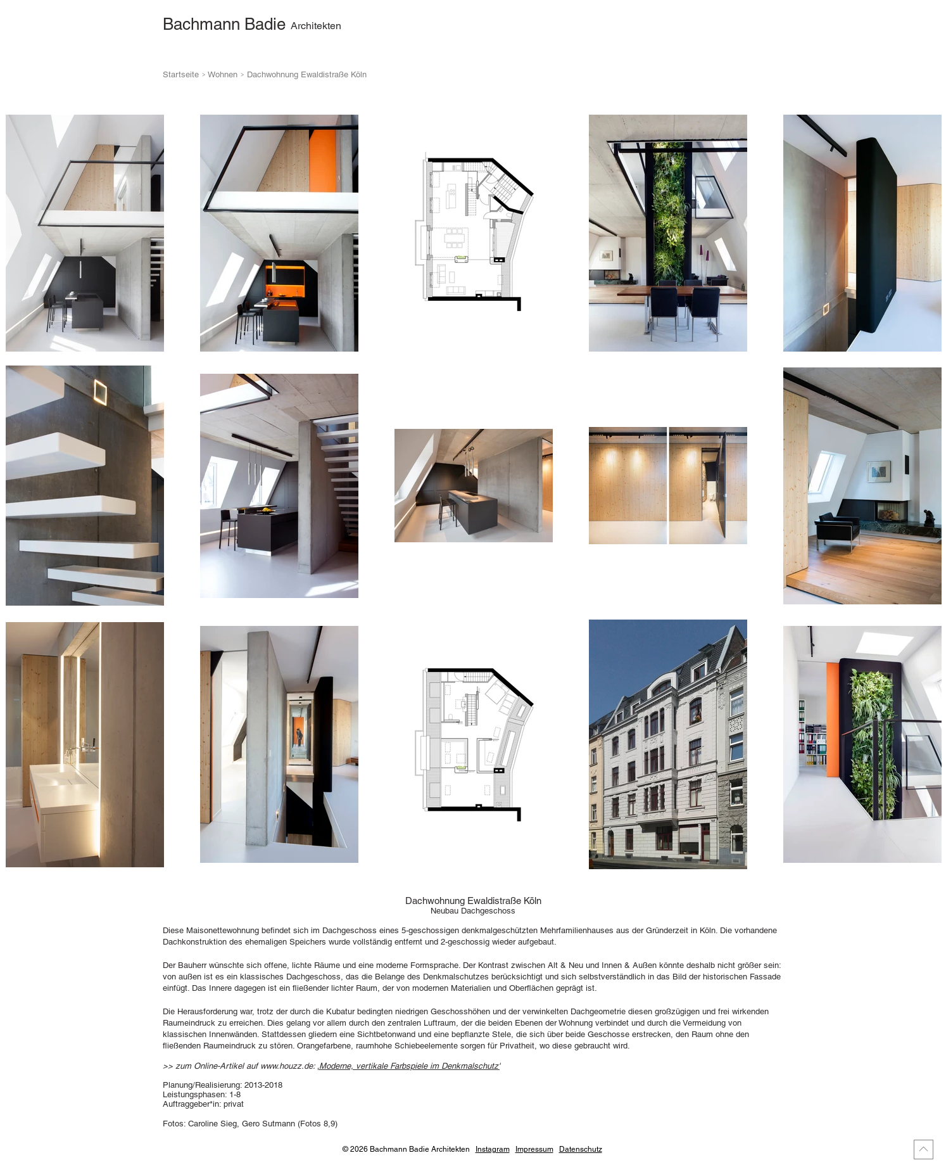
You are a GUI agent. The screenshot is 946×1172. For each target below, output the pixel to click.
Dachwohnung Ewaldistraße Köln (307, 74)
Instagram (493, 1149)
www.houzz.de (286, 1066)
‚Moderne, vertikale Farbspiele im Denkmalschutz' (408, 1066)
